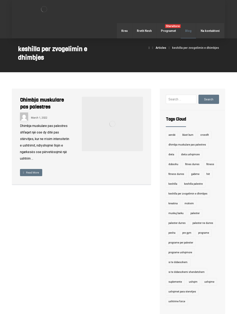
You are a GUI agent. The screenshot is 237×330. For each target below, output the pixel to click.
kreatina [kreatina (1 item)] (173, 203)
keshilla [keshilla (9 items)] (172, 183)
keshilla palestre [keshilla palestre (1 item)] (193, 183)
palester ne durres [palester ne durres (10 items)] (203, 223)
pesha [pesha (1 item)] (171, 232)
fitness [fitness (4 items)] (210, 164)
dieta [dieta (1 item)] (171, 154)
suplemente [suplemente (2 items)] (175, 281)
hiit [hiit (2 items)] (208, 174)
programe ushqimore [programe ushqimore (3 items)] (180, 252)
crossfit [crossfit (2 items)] (204, 134)
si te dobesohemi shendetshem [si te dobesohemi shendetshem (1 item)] (186, 272)
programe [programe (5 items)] (203, 232)
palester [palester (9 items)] (195, 213)
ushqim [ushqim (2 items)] (193, 281)
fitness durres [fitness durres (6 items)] (176, 174)
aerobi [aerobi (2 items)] (171, 134)
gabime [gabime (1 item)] (195, 174)
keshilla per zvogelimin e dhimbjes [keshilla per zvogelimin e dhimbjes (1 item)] (187, 193)
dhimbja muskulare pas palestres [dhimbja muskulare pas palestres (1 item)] (187, 144)
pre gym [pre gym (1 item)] (186, 232)
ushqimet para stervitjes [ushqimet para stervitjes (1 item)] (182, 291)
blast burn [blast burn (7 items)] (187, 134)
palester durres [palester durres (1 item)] (177, 223)
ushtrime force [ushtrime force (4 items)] (176, 301)
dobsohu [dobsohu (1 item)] (173, 164)
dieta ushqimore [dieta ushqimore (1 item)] (190, 154)
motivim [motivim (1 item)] (189, 203)
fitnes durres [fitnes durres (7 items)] (192, 164)
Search (208, 99)
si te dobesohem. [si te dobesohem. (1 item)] (178, 262)
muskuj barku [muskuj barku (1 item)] (176, 213)
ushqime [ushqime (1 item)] (209, 281)
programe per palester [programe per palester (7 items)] (180, 242)
